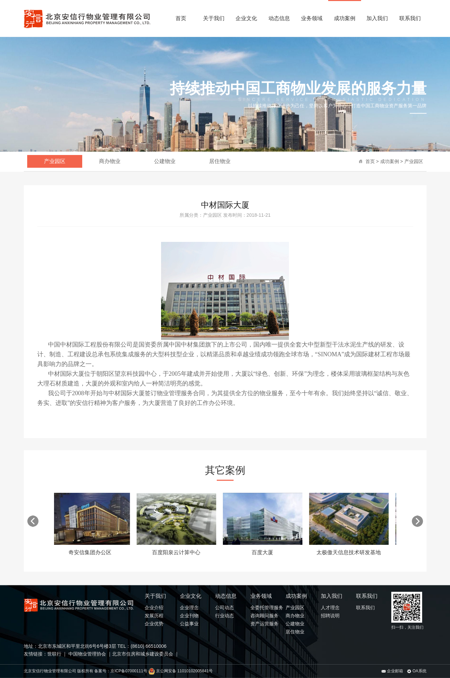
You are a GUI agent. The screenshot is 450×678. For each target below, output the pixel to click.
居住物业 (220, 161)
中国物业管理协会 (86, 654)
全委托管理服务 (266, 607)
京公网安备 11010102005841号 (180, 671)
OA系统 (417, 671)
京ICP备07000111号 (128, 671)
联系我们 (410, 18)
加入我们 (377, 18)
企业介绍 (154, 607)
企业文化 (246, 18)
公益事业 (189, 623)
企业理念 (189, 607)
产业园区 (413, 161)
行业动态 (224, 615)
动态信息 (279, 18)
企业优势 (154, 623)
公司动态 (224, 607)
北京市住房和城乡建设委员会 (142, 654)
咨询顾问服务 (264, 615)
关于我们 (213, 18)
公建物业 (165, 161)
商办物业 (109, 161)
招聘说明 (330, 615)
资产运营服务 (264, 623)
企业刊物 (189, 615)
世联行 (55, 654)
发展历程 (154, 615)
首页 (181, 18)
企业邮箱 (392, 671)
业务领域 (311, 18)
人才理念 (330, 607)
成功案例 (344, 18)
